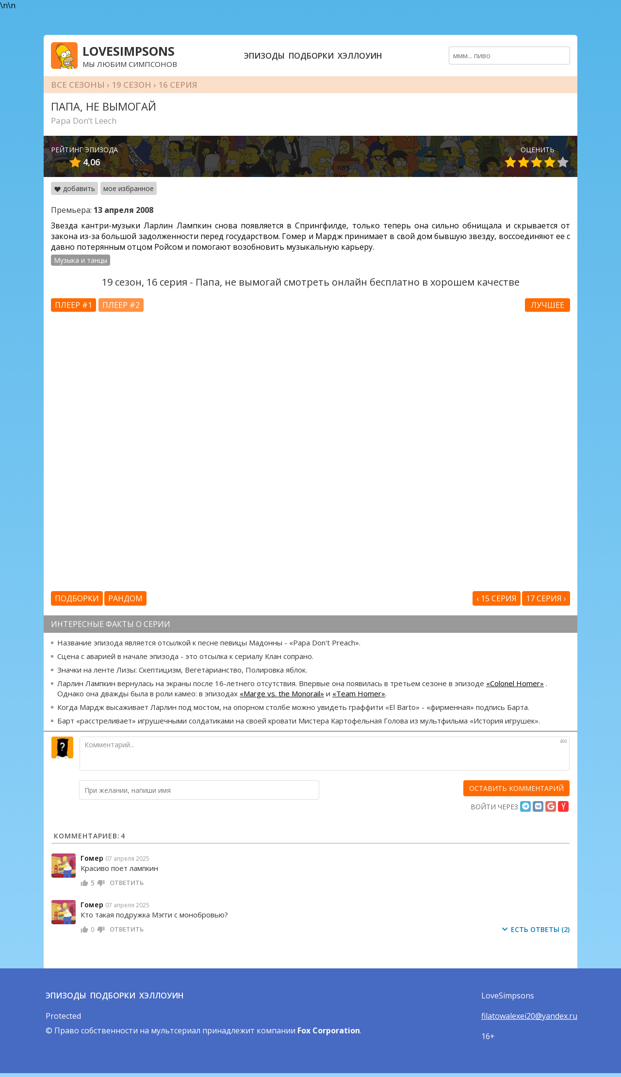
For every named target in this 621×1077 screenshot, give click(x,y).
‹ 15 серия (496, 598)
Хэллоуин (360, 55)
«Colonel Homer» (515, 683)
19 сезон (131, 84)
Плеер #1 (73, 305)
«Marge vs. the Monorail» (282, 693)
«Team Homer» (358, 693)
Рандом (125, 598)
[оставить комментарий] (516, 788)
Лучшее (547, 305)
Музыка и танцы (80, 260)
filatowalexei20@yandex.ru (529, 1016)
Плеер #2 (121, 305)
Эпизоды (264, 55)
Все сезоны (78, 84)
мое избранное (128, 188)
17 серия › (546, 598)
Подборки (311, 55)
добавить (74, 188)
